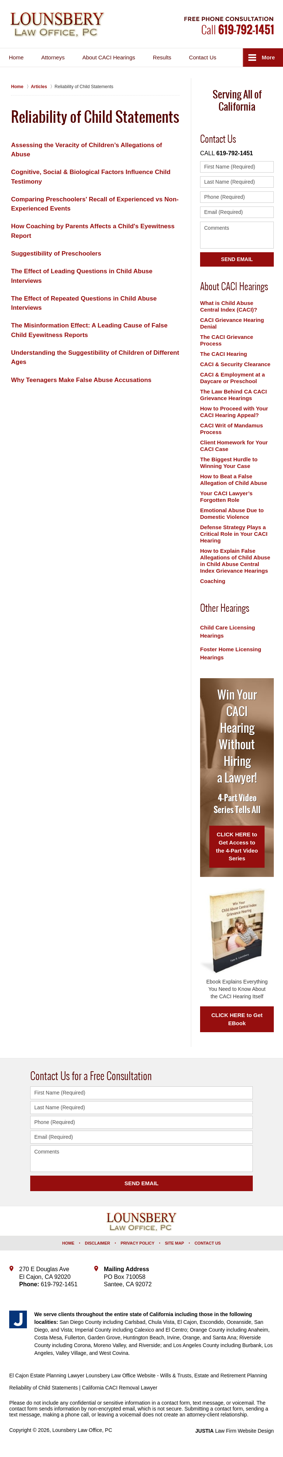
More (268, 57)
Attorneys (52, 57)
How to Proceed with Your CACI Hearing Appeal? (234, 411)
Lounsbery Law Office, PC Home (57, 24)
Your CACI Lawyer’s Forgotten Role (226, 496)
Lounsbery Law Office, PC (82, 1430)
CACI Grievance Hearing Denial (232, 323)
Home (16, 57)
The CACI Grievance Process (226, 340)
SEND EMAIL (142, 1183)
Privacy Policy (137, 1243)
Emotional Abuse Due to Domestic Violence (232, 513)
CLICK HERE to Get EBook (236, 1019)
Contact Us (202, 57)
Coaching (212, 581)
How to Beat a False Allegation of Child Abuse (233, 479)
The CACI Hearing (223, 354)
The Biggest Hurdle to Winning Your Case (229, 462)
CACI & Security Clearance (235, 364)
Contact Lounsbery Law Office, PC (229, 26)
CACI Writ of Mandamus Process (231, 428)
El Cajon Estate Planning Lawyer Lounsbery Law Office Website (82, 1375)
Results (162, 57)
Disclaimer (97, 1243)
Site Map (174, 1243)
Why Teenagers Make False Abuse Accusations (81, 380)
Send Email (237, 259)
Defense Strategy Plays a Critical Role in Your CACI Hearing (234, 534)
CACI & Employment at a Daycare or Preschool (232, 377)
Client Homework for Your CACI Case (234, 445)
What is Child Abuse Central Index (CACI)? (228, 306)
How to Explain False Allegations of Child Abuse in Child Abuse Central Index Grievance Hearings (235, 561)
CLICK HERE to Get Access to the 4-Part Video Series (237, 846)
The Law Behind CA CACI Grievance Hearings (233, 394)
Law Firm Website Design (234, 1431)
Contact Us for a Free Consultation (91, 1075)
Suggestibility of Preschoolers (56, 253)
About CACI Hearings (108, 57)
